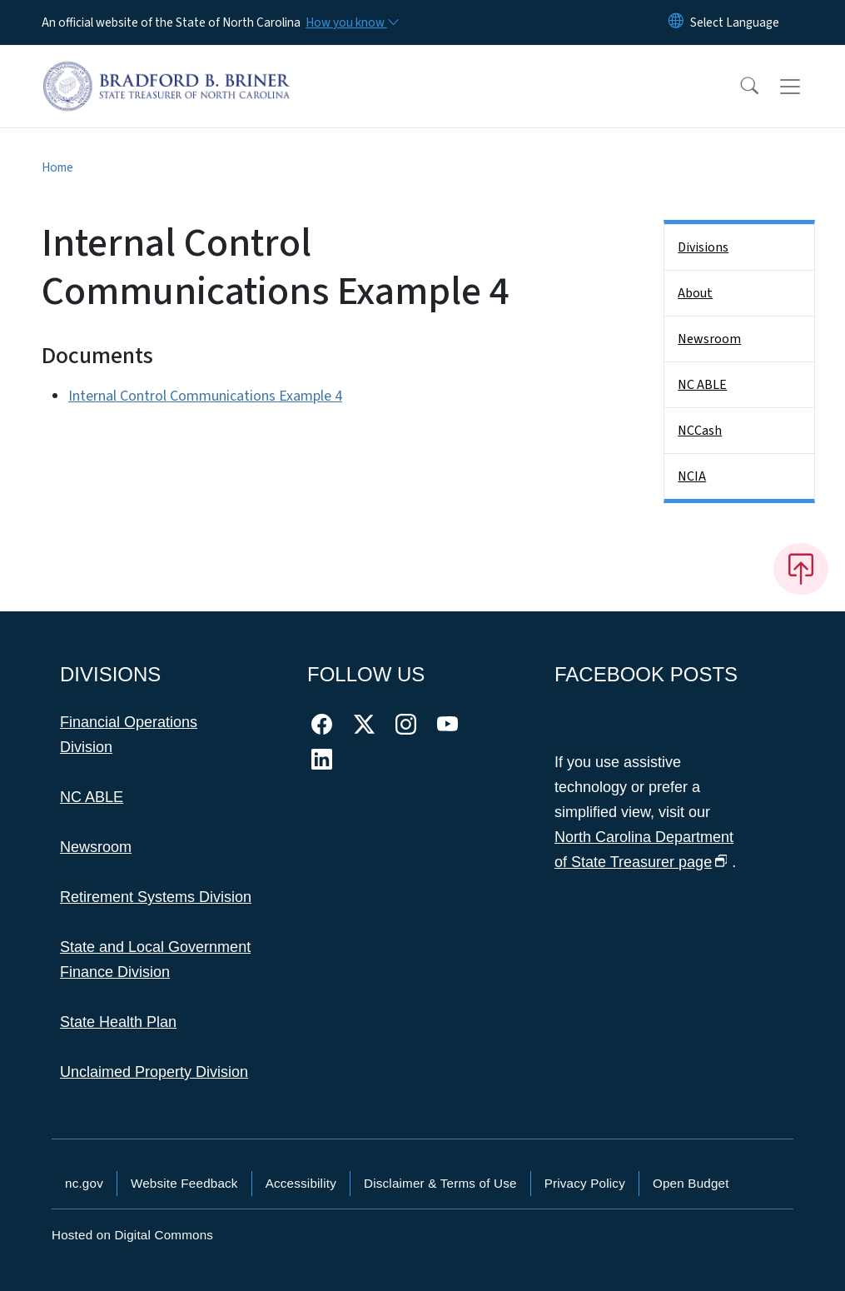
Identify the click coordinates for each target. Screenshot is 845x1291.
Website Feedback (184, 1183)
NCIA (692, 476)
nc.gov (84, 1183)
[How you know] (351, 22)
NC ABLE (702, 385)
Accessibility (301, 1183)
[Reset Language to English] (676, 22)
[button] (738, 87)
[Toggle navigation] (806, 87)
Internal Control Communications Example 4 (205, 396)
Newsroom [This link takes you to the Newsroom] (96, 847)
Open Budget (691, 1183)
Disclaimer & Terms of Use (440, 1183)
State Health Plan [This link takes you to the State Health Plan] (118, 1022)
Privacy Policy (584, 1183)
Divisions (703, 247)
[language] (734, 22)
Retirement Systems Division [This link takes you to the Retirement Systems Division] (155, 897)
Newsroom (709, 339)
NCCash (700, 430)
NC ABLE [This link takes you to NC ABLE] (91, 797)
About (695, 293)
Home (57, 167)
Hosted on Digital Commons (132, 1235)
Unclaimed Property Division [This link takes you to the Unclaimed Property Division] (154, 1072)
